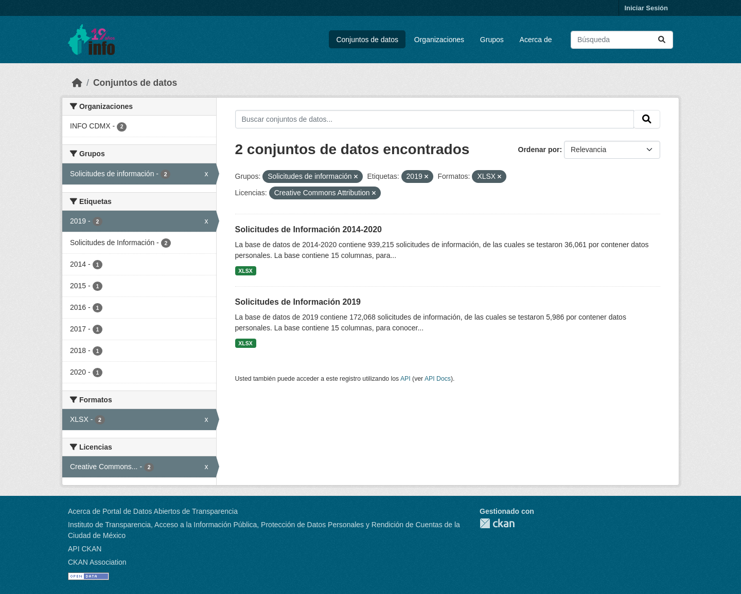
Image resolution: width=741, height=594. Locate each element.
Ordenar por (539, 149)
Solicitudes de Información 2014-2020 (308, 229)
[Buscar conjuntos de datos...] (622, 40)
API (405, 378)
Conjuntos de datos (367, 39)
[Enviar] (661, 40)
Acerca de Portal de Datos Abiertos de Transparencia (153, 511)
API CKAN (84, 549)
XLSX (245, 271)
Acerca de (536, 39)
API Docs (438, 378)
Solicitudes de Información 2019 (298, 302)
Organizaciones (439, 39)
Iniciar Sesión (646, 8)
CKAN (497, 523)
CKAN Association (97, 562)
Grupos (492, 39)
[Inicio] (77, 83)
